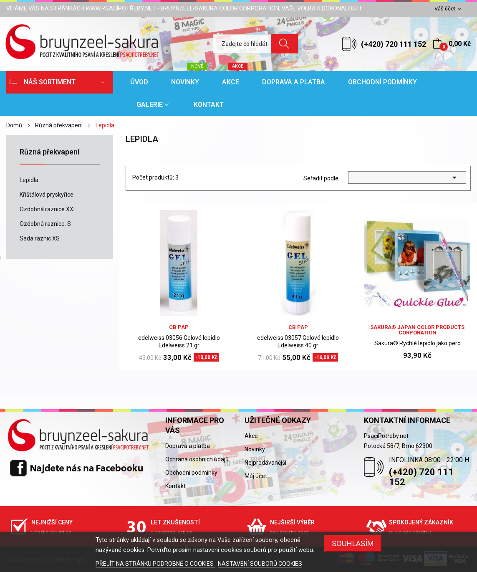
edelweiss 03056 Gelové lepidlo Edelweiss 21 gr (179, 341)
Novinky (255, 449)
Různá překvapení (50, 152)
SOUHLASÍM (353, 543)
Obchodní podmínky (191, 472)
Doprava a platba (187, 446)
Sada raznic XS (40, 238)
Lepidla (29, 180)
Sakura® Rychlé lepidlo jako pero (417, 343)
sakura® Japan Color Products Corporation (417, 329)
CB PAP (179, 327)
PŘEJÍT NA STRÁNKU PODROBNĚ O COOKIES (155, 563)
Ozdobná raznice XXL (48, 209)
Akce (251, 436)
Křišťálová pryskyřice (46, 194)
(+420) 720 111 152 (393, 44)
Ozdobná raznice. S (45, 223)
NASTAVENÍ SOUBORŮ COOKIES (260, 563)
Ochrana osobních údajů (197, 459)
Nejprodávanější (265, 462)
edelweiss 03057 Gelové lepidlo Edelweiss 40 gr (298, 341)
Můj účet (256, 476)
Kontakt (175, 486)
